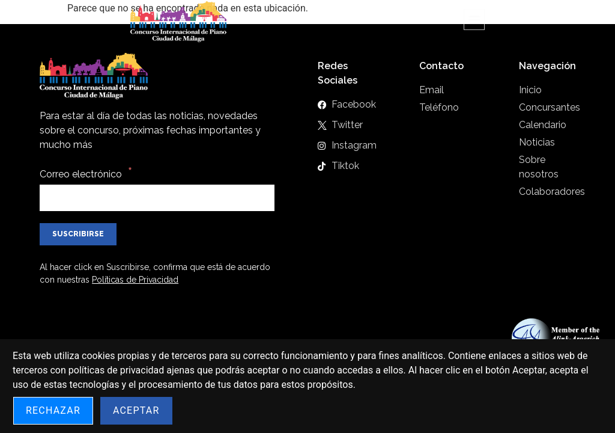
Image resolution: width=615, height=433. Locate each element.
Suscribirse (78, 234)
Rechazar (53, 410)
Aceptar (136, 410)
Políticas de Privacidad (135, 279)
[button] (474, 13)
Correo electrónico (81, 174)
